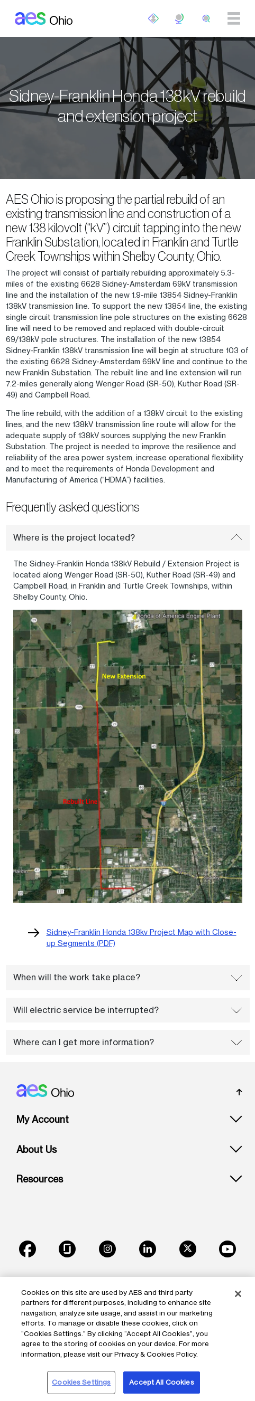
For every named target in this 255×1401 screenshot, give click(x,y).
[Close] (238, 1293)
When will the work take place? (127, 977)
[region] (127, 1339)
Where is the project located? (127, 537)
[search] (206, 18)
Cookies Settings (81, 1382)
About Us (36, 1149)
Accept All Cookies (161, 1382)
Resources (39, 1179)
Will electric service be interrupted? (127, 1010)
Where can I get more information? (127, 1042)
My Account (42, 1119)
